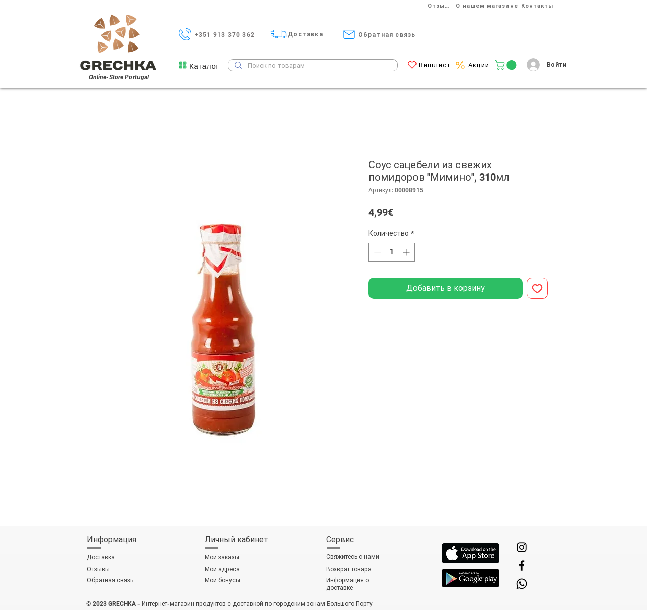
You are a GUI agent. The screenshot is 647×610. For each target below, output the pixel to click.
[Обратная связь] (388, 34)
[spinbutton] (392, 252)
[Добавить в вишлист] (537, 288)
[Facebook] (521, 565)
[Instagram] (521, 547)
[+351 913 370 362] (226, 34)
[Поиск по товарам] (312, 66)
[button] (204, 66)
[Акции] (480, 65)
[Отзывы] (441, 5)
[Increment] (407, 252)
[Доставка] (306, 34)
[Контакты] (538, 5)
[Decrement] (376, 252)
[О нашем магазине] (488, 5)
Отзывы (98, 569)
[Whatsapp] (521, 583)
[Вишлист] (436, 65)
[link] (507, 65)
